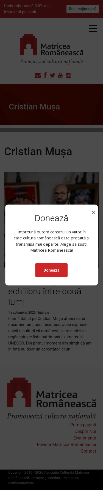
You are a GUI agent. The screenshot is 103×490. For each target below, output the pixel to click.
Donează (51, 270)
